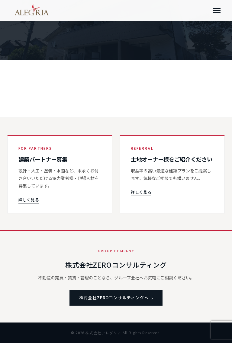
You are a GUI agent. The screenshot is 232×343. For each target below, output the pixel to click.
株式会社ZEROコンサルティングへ (114, 297)
